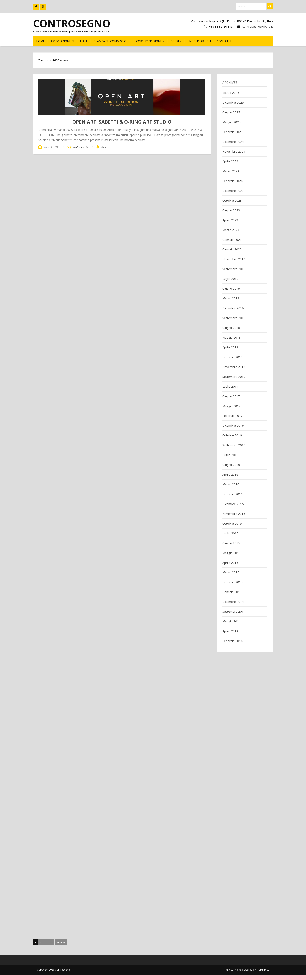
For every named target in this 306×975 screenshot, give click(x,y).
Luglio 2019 (230, 279)
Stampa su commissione (112, 41)
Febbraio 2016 (232, 494)
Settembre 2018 (233, 318)
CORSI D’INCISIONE (150, 41)
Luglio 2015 (230, 533)
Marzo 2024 (230, 171)
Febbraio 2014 (232, 641)
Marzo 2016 (230, 484)
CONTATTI (224, 41)
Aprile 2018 (230, 347)
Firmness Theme (232, 969)
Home (41, 60)
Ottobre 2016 (232, 435)
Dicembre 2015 (233, 504)
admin (64, 60)
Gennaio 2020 (232, 249)
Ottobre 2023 (232, 200)
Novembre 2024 (233, 151)
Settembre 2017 (233, 377)
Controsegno (71, 23)
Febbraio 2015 (232, 582)
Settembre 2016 (233, 445)
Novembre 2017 (233, 367)
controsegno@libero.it (257, 26)
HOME (40, 41)
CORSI (176, 41)
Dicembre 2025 (233, 102)
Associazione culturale (69, 41)
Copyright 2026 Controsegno (53, 969)
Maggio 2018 (231, 337)
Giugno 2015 (231, 543)
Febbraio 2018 (232, 357)
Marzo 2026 (230, 93)
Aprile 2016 (230, 474)
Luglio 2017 (230, 386)
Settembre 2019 (233, 269)
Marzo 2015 (230, 572)
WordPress (262, 969)
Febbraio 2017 (232, 416)
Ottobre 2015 (232, 523)
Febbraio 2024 (232, 181)
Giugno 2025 (231, 112)
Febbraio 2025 (232, 132)
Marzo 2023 (230, 230)
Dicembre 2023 (233, 191)
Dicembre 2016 (233, 425)
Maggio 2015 (231, 553)
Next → (60, 942)
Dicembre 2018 (233, 308)
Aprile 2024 (230, 161)
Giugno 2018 (231, 328)
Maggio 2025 (231, 122)
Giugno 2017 (231, 396)
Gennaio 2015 (232, 592)
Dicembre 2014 (233, 602)
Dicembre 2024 (233, 142)
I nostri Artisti (199, 41)
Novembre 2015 (233, 514)
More (103, 147)
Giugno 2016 (231, 465)
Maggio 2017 (231, 406)
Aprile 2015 (230, 563)
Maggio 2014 (231, 621)
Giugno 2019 (231, 288)
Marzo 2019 (230, 298)
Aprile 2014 (230, 631)
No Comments (80, 147)
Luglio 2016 (230, 455)
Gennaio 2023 (232, 240)
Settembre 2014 (233, 611)
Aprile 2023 (230, 220)
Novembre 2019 (233, 259)
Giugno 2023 (231, 210)
